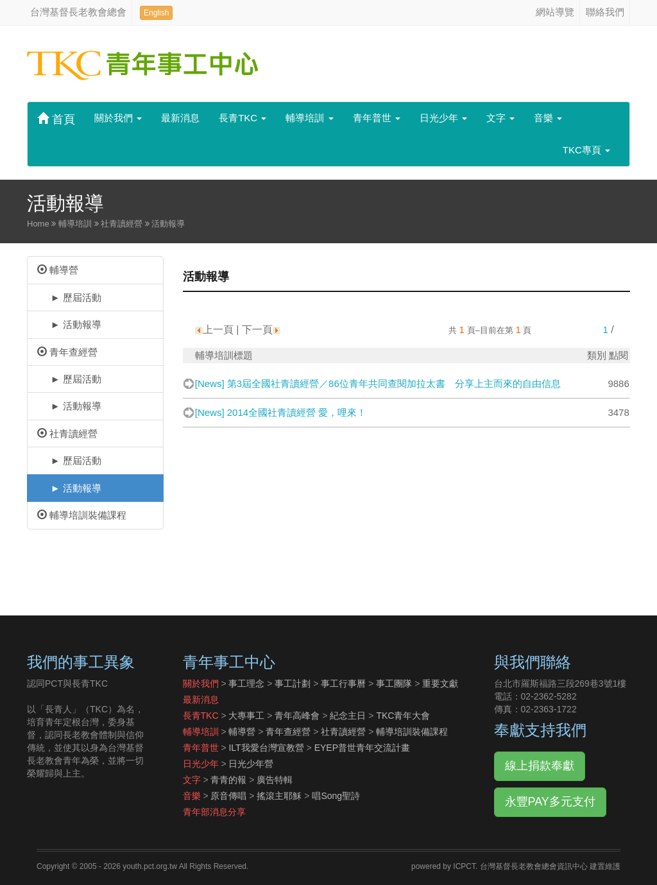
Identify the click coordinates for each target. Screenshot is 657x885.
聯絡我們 (605, 11)
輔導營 (57, 269)
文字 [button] (500, 117)
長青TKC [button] (242, 117)
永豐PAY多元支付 (550, 801)
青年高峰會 (297, 715)
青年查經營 (67, 352)
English (156, 12)
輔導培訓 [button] (309, 117)
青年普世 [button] (376, 117)
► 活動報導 (69, 324)
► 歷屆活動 (69, 297)
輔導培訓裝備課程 (81, 515)
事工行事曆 (343, 683)
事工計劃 (293, 683)
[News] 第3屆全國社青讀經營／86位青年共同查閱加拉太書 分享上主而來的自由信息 (378, 383)
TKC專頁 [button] (586, 149)
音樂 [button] (548, 117)
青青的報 (228, 780)
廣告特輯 (275, 780)
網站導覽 (555, 11)
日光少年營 (250, 764)
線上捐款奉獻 (539, 765)
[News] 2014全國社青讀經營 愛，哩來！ (281, 412)
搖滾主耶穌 (279, 796)
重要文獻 (440, 683)
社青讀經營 (67, 433)
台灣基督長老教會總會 (78, 11)
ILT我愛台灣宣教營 (265, 748)
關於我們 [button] (118, 117)
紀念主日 (348, 715)
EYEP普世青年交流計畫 (362, 748)
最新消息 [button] (180, 117)
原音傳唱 (228, 796)
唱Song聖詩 (336, 796)
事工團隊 (394, 683)
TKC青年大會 (403, 715)
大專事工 (246, 715)
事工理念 (246, 683)
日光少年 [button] (443, 117)
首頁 (56, 119)
